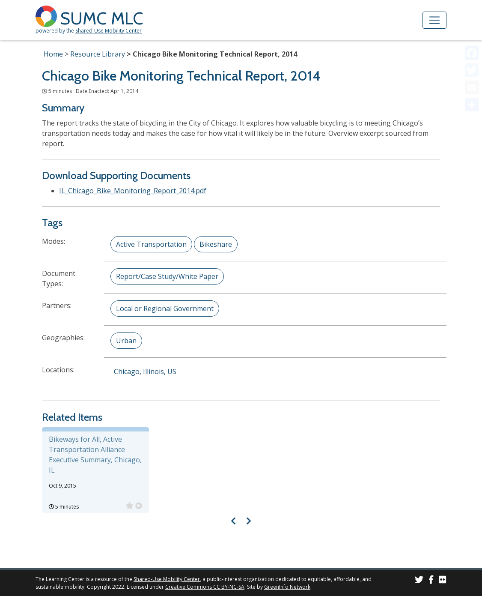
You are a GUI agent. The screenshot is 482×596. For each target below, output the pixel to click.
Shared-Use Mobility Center (108, 30)
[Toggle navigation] (434, 20)
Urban (126, 340)
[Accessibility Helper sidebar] (471, 10)
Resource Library (97, 54)
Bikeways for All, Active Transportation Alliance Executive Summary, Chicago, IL (95, 454)
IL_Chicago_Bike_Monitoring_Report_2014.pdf (132, 190)
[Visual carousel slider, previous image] (233, 521)
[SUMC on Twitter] (419, 580)
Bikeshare (215, 244)
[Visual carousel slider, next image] (248, 521)
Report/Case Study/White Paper (167, 276)
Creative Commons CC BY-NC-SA (204, 586)
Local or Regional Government (165, 308)
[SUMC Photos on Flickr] (442, 580)
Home (53, 54)
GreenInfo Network (287, 586)
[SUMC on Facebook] (431, 580)
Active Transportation (151, 244)
